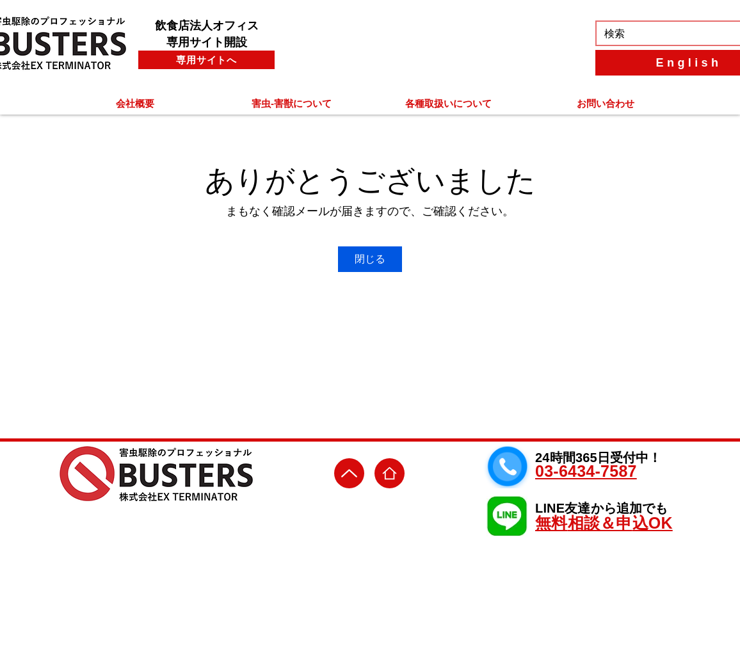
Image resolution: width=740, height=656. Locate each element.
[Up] (349, 473)
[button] (134, 103)
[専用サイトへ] (206, 60)
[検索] (666, 34)
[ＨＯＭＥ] (389, 473)
